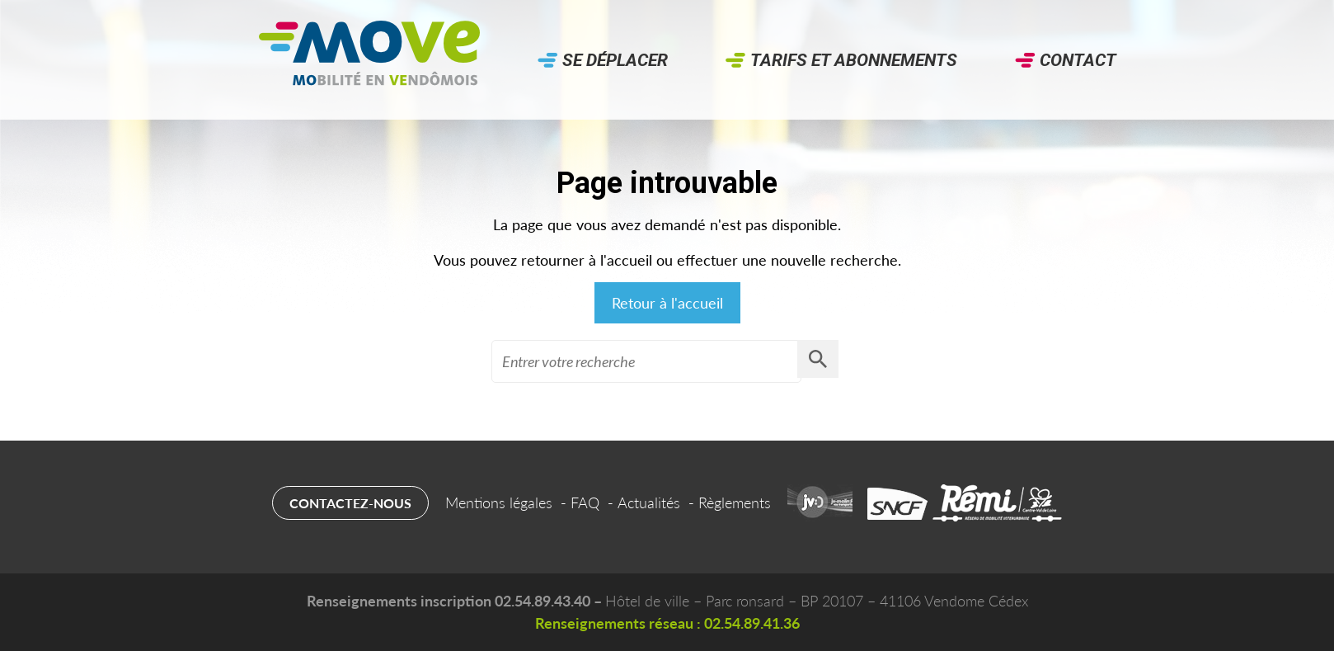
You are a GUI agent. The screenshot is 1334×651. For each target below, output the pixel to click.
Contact (1078, 60)
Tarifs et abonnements (853, 60)
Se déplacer (615, 60)
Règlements (734, 502)
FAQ (585, 502)
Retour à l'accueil (667, 303)
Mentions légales (498, 502)
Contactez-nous (350, 503)
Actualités (649, 502)
